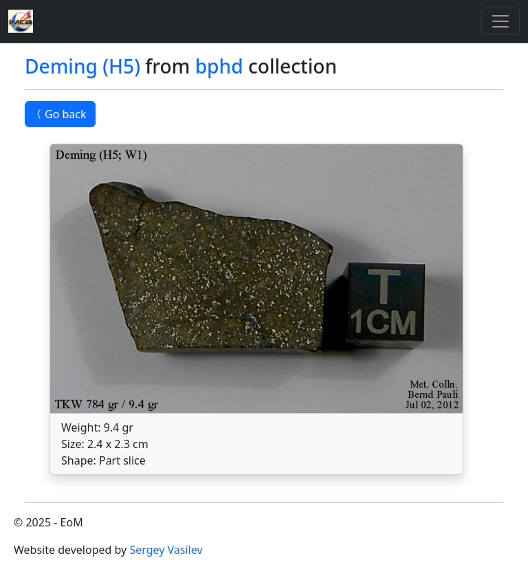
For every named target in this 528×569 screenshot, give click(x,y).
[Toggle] (500, 21)
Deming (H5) (82, 66)
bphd (219, 66)
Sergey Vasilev (165, 549)
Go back (60, 114)
